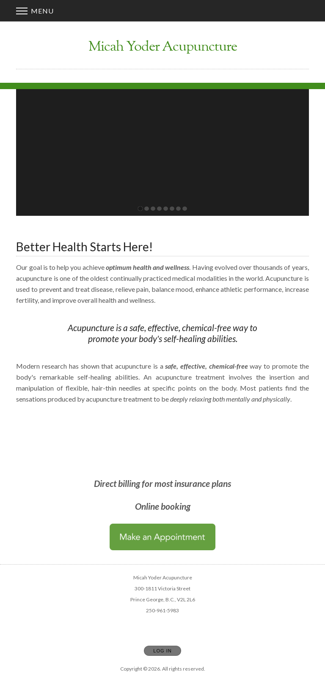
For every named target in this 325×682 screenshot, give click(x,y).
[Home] (162, 47)
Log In (162, 650)
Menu (35, 11)
